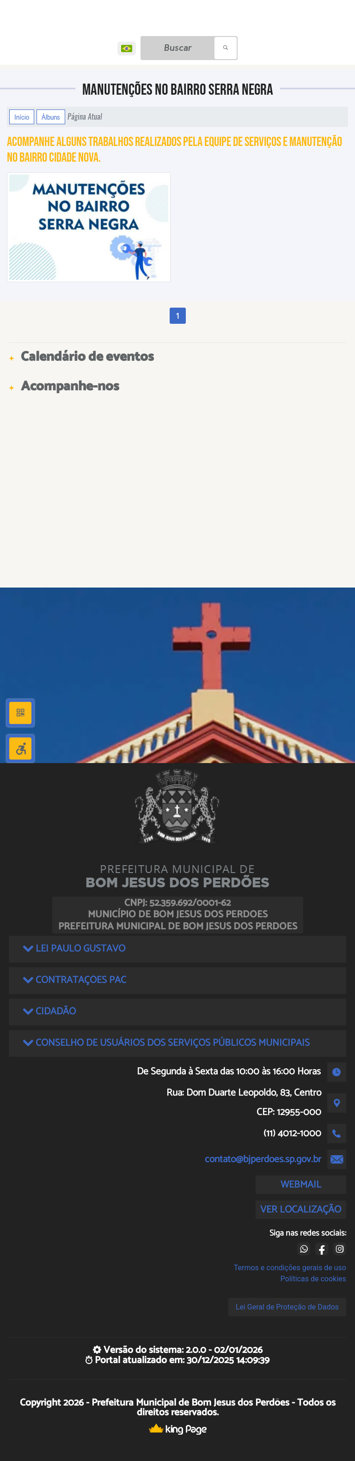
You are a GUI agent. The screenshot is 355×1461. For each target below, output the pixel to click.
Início (21, 116)
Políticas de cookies (313, 1278)
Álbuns (51, 116)
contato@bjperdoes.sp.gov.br (263, 1159)
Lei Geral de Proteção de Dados (287, 1307)
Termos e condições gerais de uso (290, 1267)
